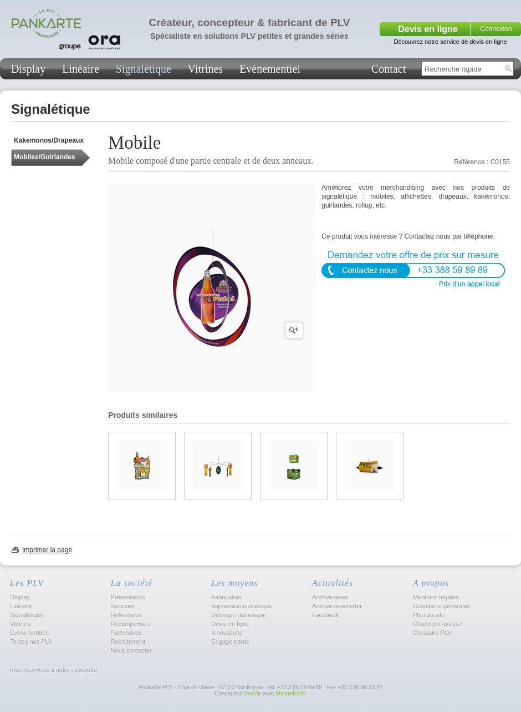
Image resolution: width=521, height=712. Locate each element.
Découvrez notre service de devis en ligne (450, 41)
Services (122, 606)
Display (28, 69)
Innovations (226, 632)
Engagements (230, 641)
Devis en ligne (428, 29)
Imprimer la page (47, 550)
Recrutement (128, 641)
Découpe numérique (238, 615)
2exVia (252, 693)
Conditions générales (441, 606)
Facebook (325, 615)
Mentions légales (436, 597)
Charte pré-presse (437, 623)
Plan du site (429, 615)
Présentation (128, 597)
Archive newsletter (337, 606)
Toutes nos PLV (31, 641)
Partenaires (126, 632)
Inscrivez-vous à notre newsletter (53, 669)
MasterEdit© (291, 693)
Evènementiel (269, 69)
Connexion (496, 29)
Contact (388, 69)
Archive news (330, 597)
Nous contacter (131, 650)
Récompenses (130, 623)
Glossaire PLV (432, 632)
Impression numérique (241, 606)
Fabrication (226, 597)
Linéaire (80, 69)
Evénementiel (28, 632)
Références (126, 615)
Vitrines (205, 69)
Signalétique (143, 69)
